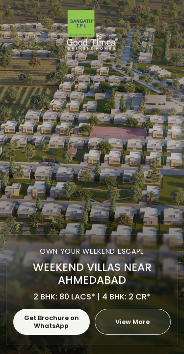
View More (132, 322)
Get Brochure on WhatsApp (51, 321)
